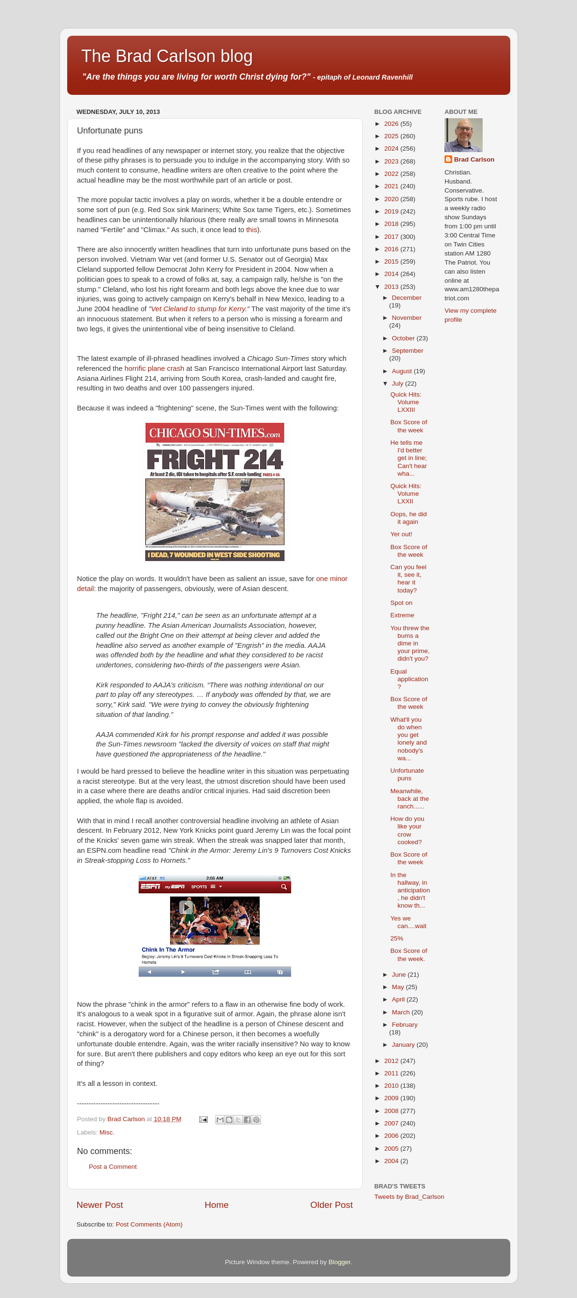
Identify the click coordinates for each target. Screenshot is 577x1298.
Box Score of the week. (408, 954)
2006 (392, 1135)
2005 (392, 1148)
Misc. (107, 1132)
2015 (392, 261)
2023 (392, 161)
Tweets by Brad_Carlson (410, 1196)
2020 (392, 199)
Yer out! (401, 534)
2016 (392, 249)
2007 (392, 1123)
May (399, 987)
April (399, 999)
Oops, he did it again (408, 518)
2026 (392, 123)
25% (396, 938)
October (404, 338)
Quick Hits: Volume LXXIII (405, 402)
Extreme (402, 615)
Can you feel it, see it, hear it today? (408, 578)
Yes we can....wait (408, 922)
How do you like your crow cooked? (407, 830)
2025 (392, 136)
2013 (392, 286)
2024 (392, 148)
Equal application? (409, 679)
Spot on (401, 602)
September (408, 350)
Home (217, 1205)
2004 (392, 1161)
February (405, 1024)
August (403, 371)
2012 (392, 1060)
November (407, 317)
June (400, 974)
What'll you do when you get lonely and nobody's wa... (408, 739)
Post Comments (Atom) (149, 1224)
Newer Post (100, 1205)
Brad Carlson (474, 159)
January (404, 1044)
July (398, 383)
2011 (392, 1073)
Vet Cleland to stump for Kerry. (199, 309)
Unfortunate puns (407, 774)
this (251, 230)
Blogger (340, 1262)
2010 (392, 1085)
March (402, 1012)
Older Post (331, 1205)
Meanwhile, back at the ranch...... (409, 798)
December (407, 297)
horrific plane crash (154, 368)
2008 (392, 1110)
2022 (392, 173)
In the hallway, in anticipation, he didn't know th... (410, 890)
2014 (392, 273)
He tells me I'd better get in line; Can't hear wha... (408, 458)
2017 (392, 236)
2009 (392, 1098)
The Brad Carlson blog (167, 56)
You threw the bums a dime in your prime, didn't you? (410, 643)
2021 (392, 186)
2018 (392, 223)
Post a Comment (113, 1166)
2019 (392, 211)
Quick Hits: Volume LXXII (405, 493)
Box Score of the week (408, 426)
